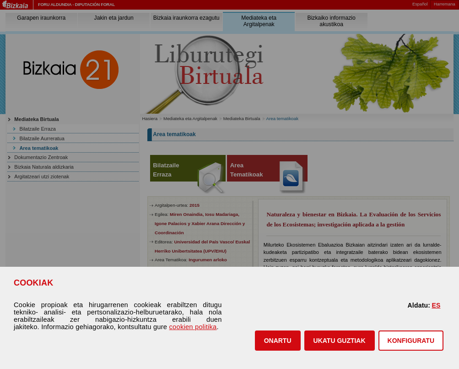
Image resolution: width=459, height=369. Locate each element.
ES (436, 305)
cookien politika (193, 326)
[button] (278, 340)
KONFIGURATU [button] (411, 340)
